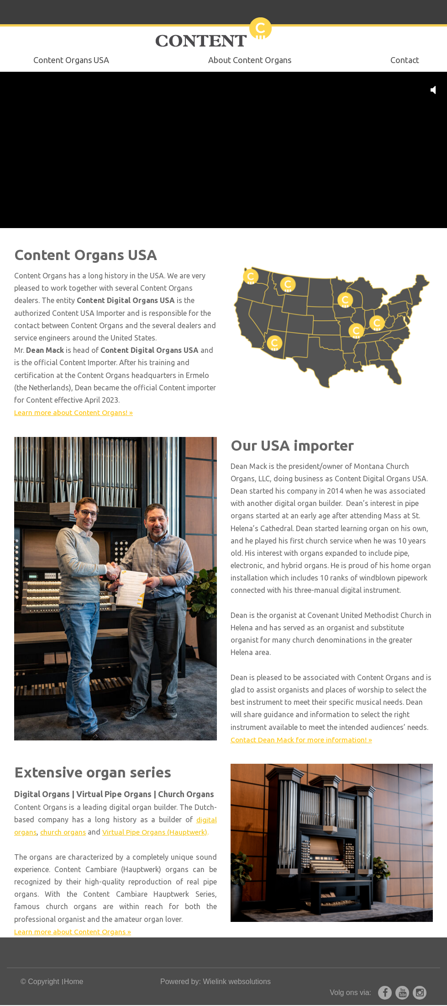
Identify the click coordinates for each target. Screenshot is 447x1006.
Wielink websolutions (237, 982)
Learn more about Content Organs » (73, 932)
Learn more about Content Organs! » (74, 412)
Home (74, 982)
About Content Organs (249, 59)
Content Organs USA (71, 59)
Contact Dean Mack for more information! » (303, 739)
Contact (404, 59)
